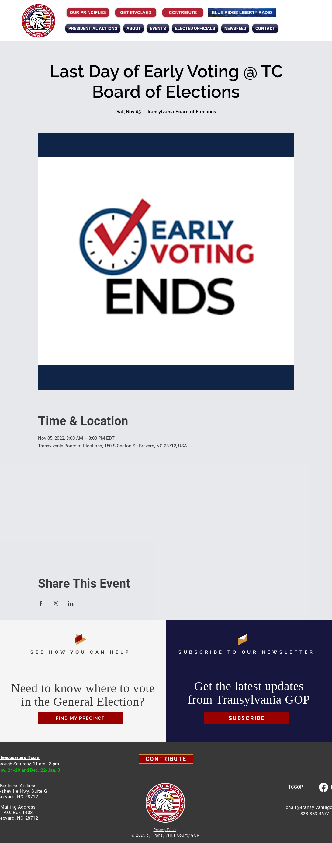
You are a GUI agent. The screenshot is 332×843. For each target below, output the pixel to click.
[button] (133, 28)
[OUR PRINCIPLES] (88, 12)
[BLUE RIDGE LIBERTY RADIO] (242, 12)
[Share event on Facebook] (41, 603)
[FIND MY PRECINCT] (80, 718)
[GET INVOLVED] (135, 12)
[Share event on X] (56, 603)
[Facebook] (323, 787)
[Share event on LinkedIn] (71, 603)
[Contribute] (182, 12)
